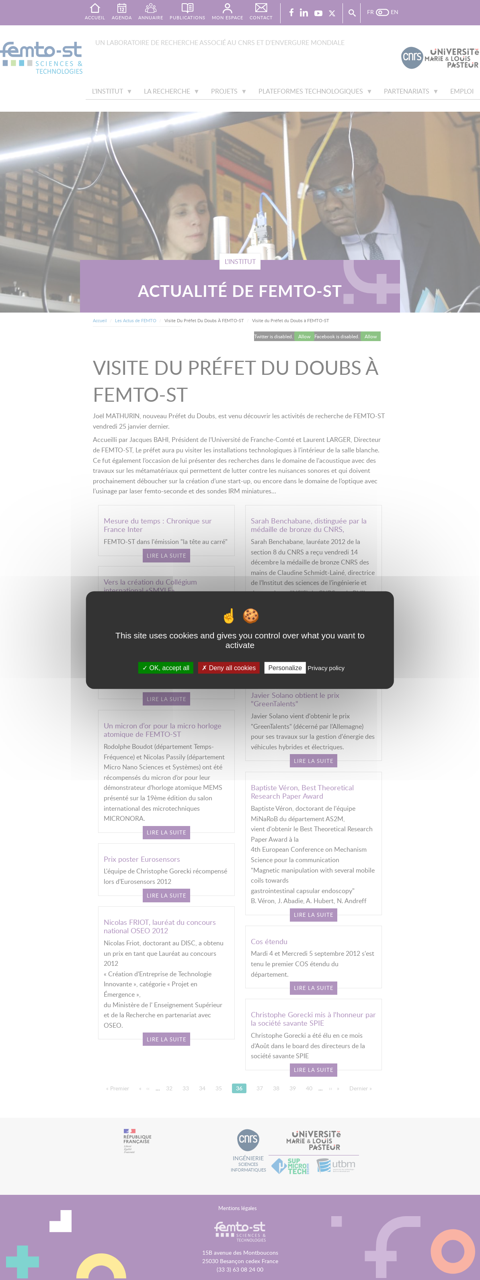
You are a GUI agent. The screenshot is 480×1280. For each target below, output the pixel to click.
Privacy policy (326, 667)
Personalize (285, 667)
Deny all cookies (229, 667)
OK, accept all (165, 667)
